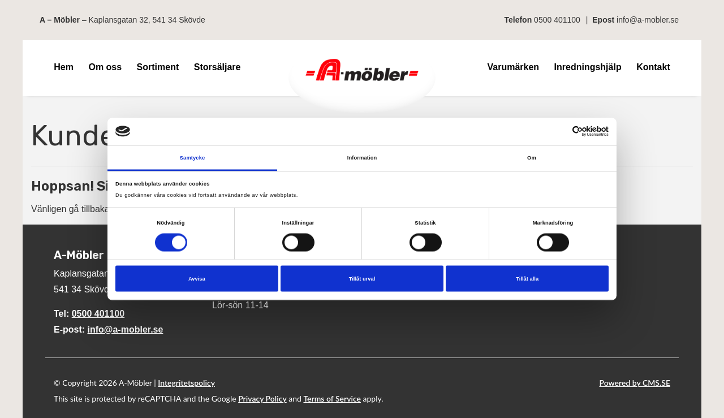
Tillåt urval (362, 279)
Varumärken (513, 67)
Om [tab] (531, 157)
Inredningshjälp (588, 67)
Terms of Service (332, 398)
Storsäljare (217, 67)
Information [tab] (362, 157)
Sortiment (158, 67)
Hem (64, 67)
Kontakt (653, 67)
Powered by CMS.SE (635, 382)
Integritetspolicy (186, 382)
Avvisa (196, 279)
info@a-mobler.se (648, 19)
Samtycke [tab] (192, 157)
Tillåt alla (527, 279)
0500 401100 (557, 19)
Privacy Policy (262, 398)
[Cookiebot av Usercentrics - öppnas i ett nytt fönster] (559, 131)
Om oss (105, 67)
